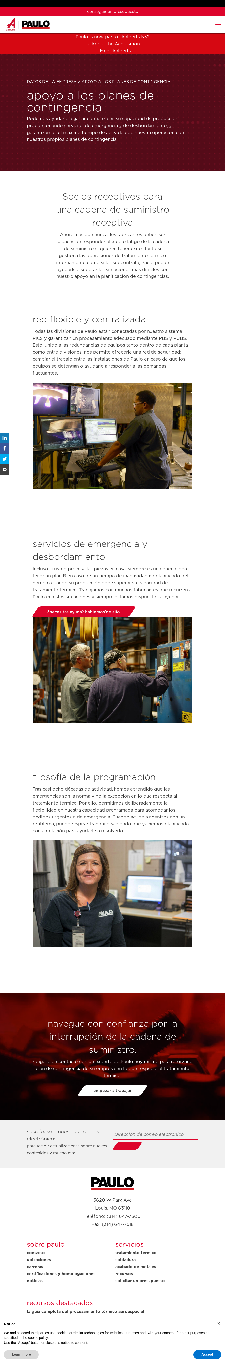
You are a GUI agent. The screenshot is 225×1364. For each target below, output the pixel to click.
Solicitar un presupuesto (140, 1280)
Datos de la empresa (52, 81)
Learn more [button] (21, 1354)
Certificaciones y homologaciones (61, 1273)
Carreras (35, 1266)
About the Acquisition (115, 44)
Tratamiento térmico (136, 1252)
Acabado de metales (135, 1266)
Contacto (36, 1252)
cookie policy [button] (38, 1338)
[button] (219, 1323)
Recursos (124, 1273)
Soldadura (125, 1259)
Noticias (35, 1280)
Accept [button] (207, 1354)
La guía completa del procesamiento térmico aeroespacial (85, 1311)
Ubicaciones (39, 1259)
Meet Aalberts (115, 51)
